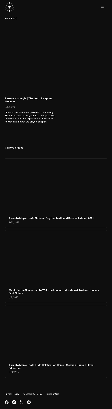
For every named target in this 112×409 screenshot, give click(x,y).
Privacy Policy (12, 394)
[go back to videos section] (56, 18)
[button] (102, 7)
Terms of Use (52, 394)
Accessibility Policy (32, 394)
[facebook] (7, 402)
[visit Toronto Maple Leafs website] (9, 7)
